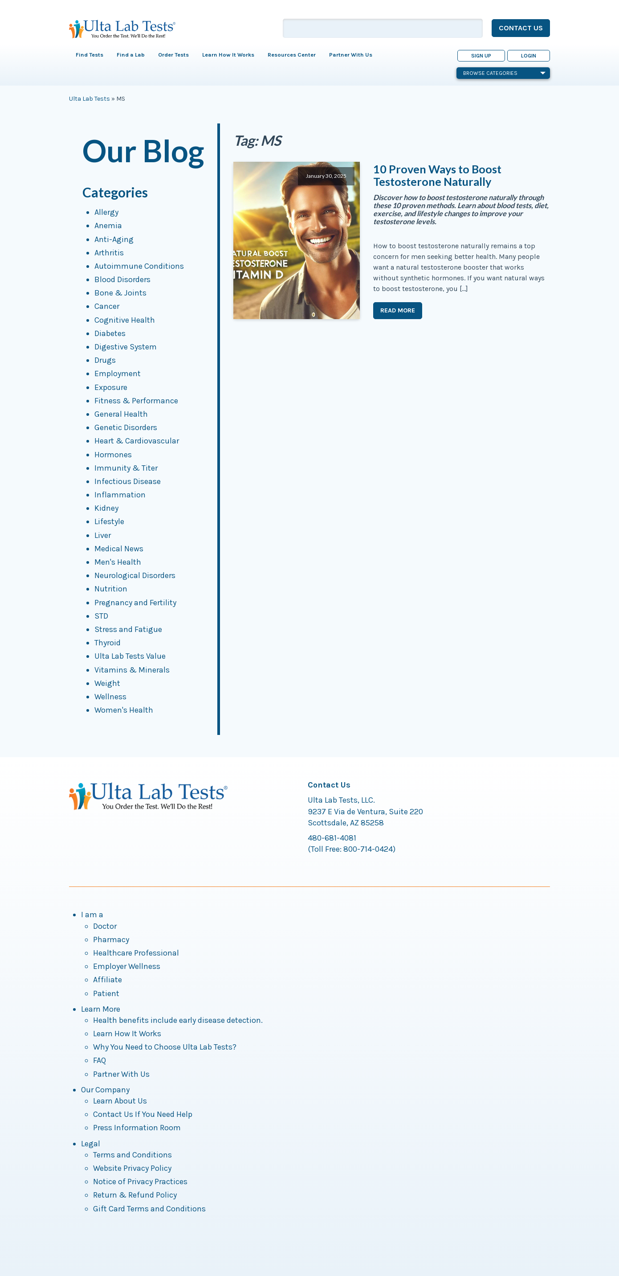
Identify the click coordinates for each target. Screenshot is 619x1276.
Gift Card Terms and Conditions (149, 1209)
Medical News (118, 549)
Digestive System (125, 347)
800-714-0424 (368, 849)
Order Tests (173, 54)
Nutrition (110, 589)
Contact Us (521, 28)
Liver (102, 535)
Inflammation (120, 495)
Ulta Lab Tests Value (130, 656)
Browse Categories (504, 73)
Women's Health (123, 710)
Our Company (105, 1090)
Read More (397, 310)
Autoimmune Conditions (139, 266)
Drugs (105, 360)
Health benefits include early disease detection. (178, 1020)
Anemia (108, 225)
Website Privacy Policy (132, 1168)
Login (528, 56)
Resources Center (292, 54)
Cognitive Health (124, 320)
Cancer (106, 306)
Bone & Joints (120, 293)
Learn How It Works (228, 54)
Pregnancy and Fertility (135, 602)
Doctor (105, 926)
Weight (107, 683)
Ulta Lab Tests (89, 99)
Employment (117, 373)
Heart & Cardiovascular (136, 441)
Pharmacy (111, 939)
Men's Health (117, 562)
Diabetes (110, 333)
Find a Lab (131, 54)
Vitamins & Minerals (132, 670)
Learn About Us (120, 1101)
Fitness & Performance (136, 401)
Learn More (100, 1009)
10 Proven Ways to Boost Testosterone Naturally (437, 175)
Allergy (106, 212)
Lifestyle (109, 521)
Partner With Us (350, 54)
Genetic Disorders (125, 427)
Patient (106, 993)
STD (101, 616)
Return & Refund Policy (135, 1195)
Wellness (110, 697)
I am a (92, 914)
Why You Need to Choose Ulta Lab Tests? (164, 1047)
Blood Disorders (122, 279)
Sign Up (481, 56)
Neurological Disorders (134, 575)
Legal (90, 1144)
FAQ (99, 1060)
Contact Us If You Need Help (142, 1114)
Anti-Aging (114, 239)
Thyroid (107, 643)
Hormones (113, 455)
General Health (121, 414)
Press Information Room (137, 1127)
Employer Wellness (126, 966)
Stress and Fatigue (128, 629)
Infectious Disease (127, 481)
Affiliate (107, 980)
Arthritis (109, 253)
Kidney (106, 508)
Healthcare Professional (136, 953)
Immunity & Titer (126, 468)
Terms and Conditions (132, 1155)
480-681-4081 (332, 838)
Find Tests (89, 54)
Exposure (110, 387)
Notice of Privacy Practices (140, 1181)
